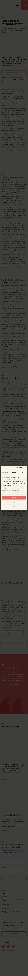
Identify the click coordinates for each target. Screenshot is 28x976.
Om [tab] (23, 472)
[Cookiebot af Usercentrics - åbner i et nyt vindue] (16, 468)
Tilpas (14, 502)
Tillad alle (14, 497)
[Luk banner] (25, 468)
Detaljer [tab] (14, 472)
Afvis (14, 506)
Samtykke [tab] (5, 472)
